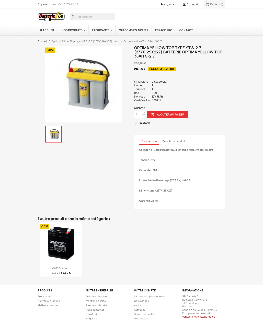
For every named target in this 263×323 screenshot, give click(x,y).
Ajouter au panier (167, 114)
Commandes (141, 300)
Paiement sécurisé (97, 305)
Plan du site (92, 314)
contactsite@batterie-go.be (198, 316)
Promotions (44, 296)
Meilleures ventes (48, 305)
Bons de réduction (145, 314)
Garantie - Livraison (97, 296)
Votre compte (145, 290)
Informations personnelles (149, 296)
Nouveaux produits (49, 300)
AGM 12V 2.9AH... (61, 268)
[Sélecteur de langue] (168, 5)
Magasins (91, 318)
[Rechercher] (92, 16)
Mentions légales (96, 300)
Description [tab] (149, 141)
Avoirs (137, 305)
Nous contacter (95, 309)
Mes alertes (141, 318)
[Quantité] (138, 114)
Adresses (139, 309)
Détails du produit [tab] (173, 141)
